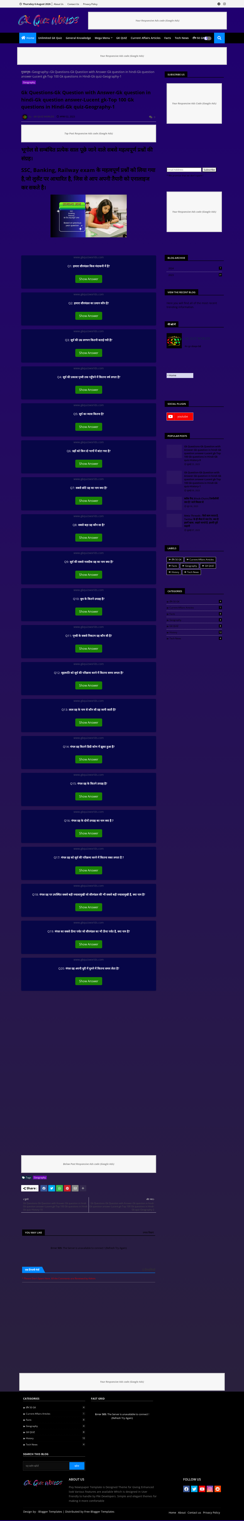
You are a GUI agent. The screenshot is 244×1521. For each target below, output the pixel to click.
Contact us (73, 4)
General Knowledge (78, 38)
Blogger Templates (50, 1512)
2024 (195, 268)
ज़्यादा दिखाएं (148, 1232)
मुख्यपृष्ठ (25, 72)
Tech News (182, 38)
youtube (182, 416)
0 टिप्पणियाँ (148, 1270)
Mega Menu (102, 38)
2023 (195, 275)
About (182, 1513)
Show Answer (88, 279)
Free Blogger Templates (99, 1512)
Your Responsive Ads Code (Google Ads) (194, 103)
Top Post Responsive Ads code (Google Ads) (88, 133)
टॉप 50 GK (198, 38)
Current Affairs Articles (146, 38)
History (175, 572)
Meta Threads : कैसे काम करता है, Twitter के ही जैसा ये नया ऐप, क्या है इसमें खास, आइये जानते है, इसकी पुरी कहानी (201, 521)
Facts (167, 38)
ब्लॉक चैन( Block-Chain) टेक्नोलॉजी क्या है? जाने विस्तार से (201, 500)
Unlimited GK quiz (50, 38)
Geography (40, 72)
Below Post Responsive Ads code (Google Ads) (88, 1164)
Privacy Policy (90, 4)
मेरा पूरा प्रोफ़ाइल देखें (193, 346)
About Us (59, 4)
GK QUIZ (121, 38)
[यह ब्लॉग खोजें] (46, 1466)
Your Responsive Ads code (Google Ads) (157, 20)
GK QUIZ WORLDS (197, 338)
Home (30, 38)
